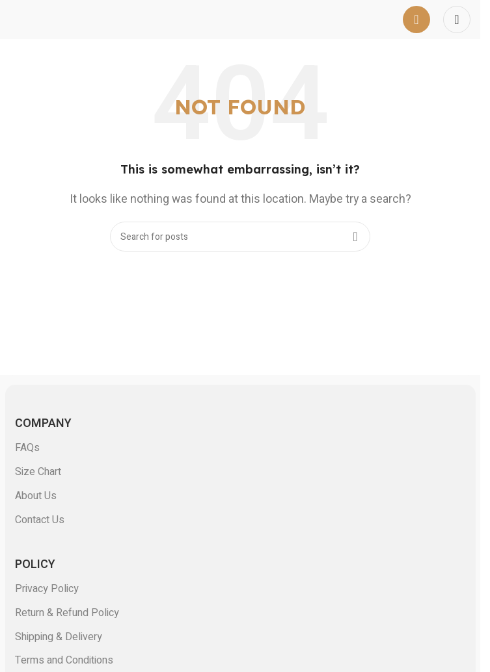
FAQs (27, 448)
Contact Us (39, 520)
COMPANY (43, 423)
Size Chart (38, 472)
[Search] (240, 237)
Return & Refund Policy (67, 613)
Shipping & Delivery (58, 637)
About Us (36, 496)
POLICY (35, 564)
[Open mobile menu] (416, 19)
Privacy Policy (47, 589)
